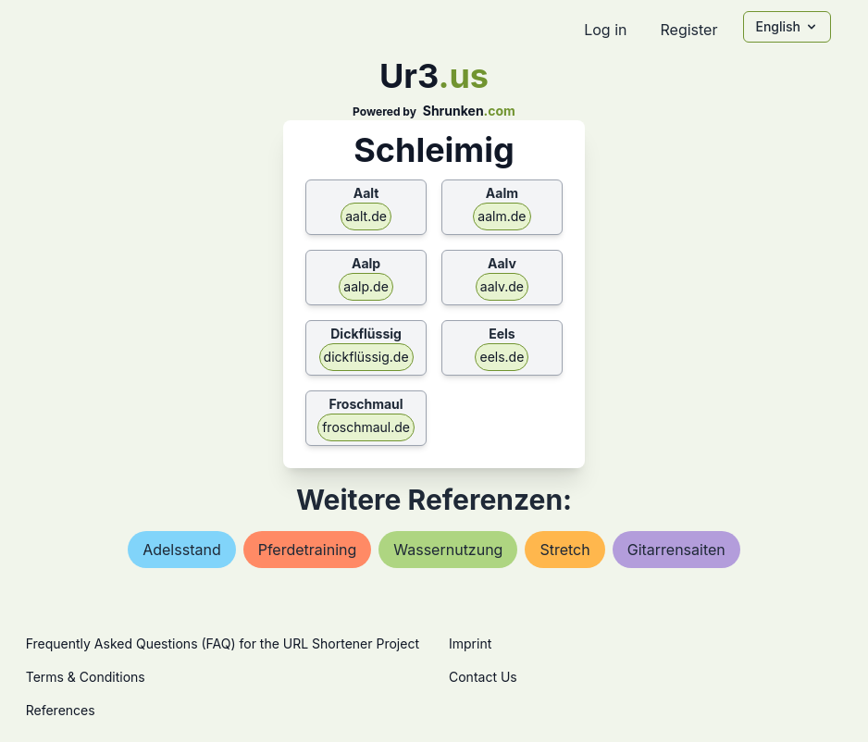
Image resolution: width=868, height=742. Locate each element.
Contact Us (483, 677)
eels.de (501, 357)
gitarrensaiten (676, 549)
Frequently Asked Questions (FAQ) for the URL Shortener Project (222, 643)
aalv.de (502, 286)
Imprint (470, 643)
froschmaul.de (366, 427)
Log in (605, 29)
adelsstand (181, 549)
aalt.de (366, 216)
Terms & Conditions (85, 677)
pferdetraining (307, 549)
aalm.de (501, 216)
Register (688, 29)
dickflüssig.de (366, 357)
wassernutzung (447, 549)
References (60, 710)
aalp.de (365, 286)
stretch (564, 549)
